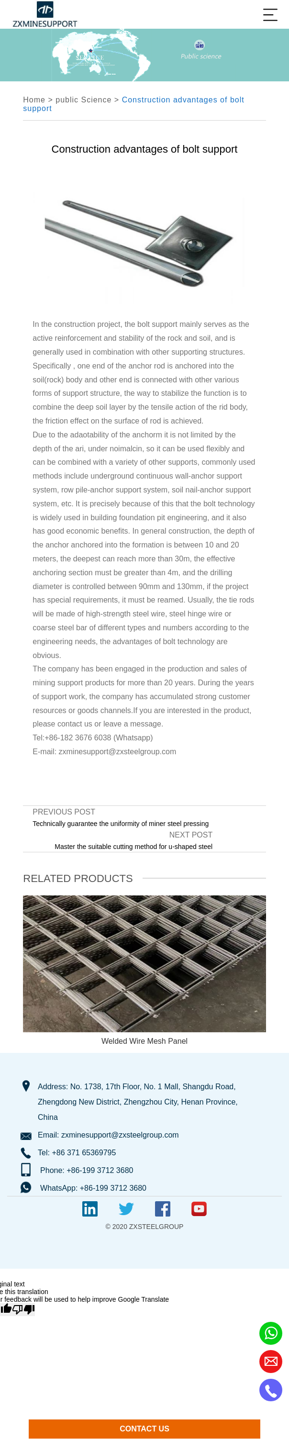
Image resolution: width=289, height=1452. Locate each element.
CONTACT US (144, 1429)
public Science (83, 100)
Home (34, 100)
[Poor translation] (23, 1309)
